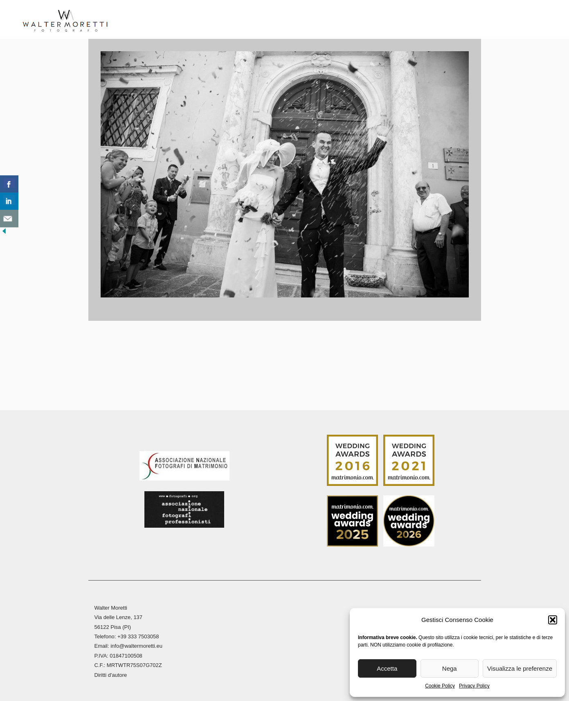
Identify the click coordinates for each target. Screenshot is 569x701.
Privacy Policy (474, 686)
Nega (449, 668)
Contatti (458, 20)
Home (134, 20)
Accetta (387, 668)
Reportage (310, 20)
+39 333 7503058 (138, 635)
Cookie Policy (440, 686)
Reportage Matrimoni (240, 20)
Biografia (172, 20)
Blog (423, 20)
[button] (553, 620)
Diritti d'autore (110, 673)
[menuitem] (490, 23)
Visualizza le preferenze (519, 668)
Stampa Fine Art (374, 20)
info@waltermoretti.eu (136, 645)
